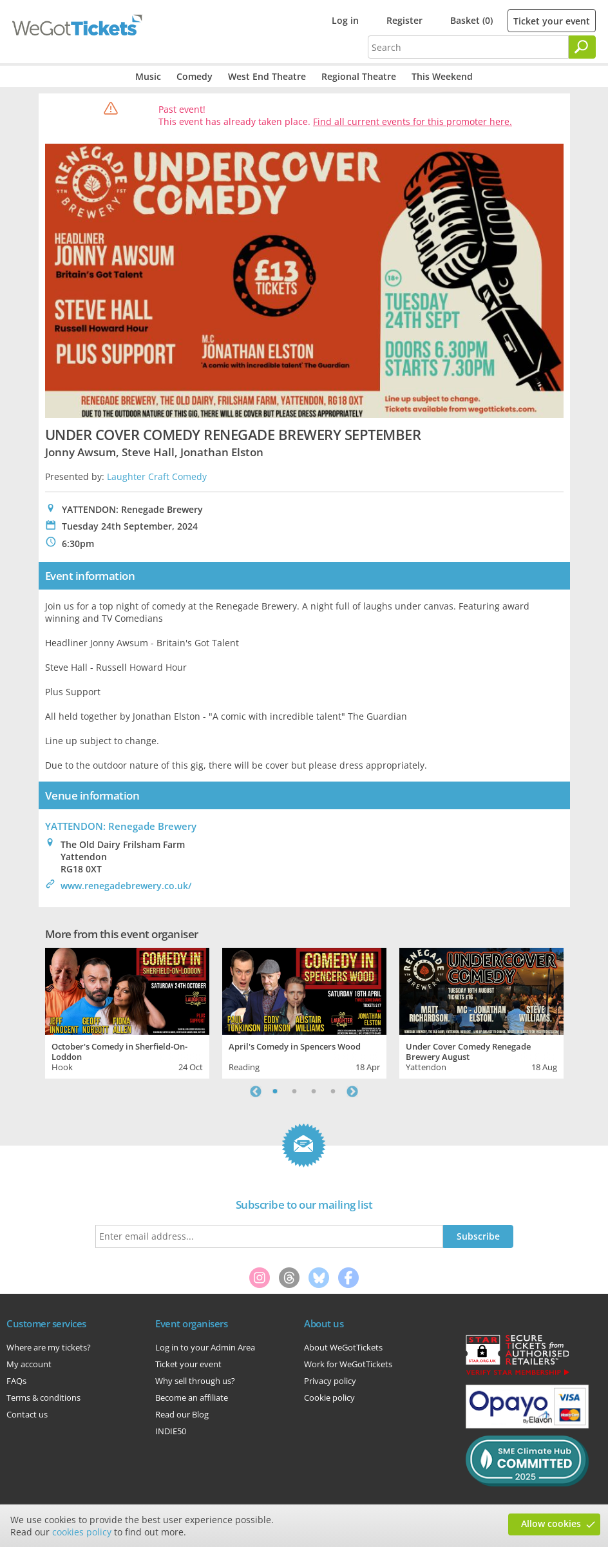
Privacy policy (330, 1381)
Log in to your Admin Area (205, 1347)
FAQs (16, 1381)
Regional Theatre (358, 76)
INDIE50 (170, 1431)
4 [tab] (333, 1091)
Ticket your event (551, 21)
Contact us (27, 1414)
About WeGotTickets (343, 1347)
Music (148, 76)
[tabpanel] (127, 1012)
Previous (255, 1091)
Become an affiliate (191, 1397)
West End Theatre (267, 76)
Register (404, 20)
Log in (345, 20)
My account (29, 1364)
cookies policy (81, 1532)
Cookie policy (329, 1397)
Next (352, 1091)
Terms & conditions (43, 1397)
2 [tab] (294, 1091)
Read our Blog (182, 1414)
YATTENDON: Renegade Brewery (120, 826)
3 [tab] (313, 1091)
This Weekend (442, 76)
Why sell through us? (195, 1381)
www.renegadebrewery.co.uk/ (126, 885)
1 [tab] (275, 1091)
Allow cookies (551, 1523)
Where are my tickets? (48, 1347)
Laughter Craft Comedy (157, 476)
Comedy (194, 76)
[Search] (582, 47)
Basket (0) (471, 20)
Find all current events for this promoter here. (412, 121)
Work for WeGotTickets (348, 1364)
